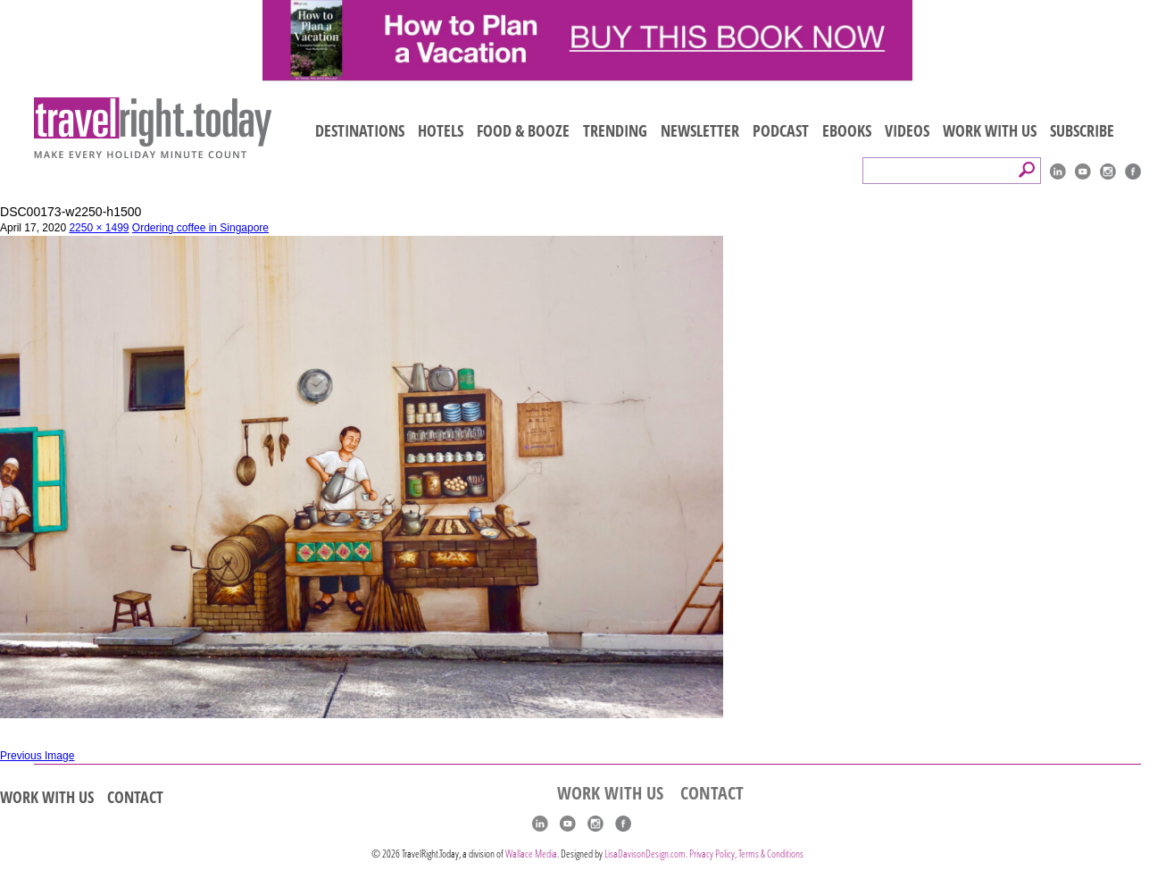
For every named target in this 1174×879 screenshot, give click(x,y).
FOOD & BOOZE (523, 130)
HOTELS (440, 130)
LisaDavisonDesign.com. (646, 853)
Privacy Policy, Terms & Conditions (746, 853)
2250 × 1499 (99, 228)
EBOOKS (846, 130)
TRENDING (615, 130)
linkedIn (1058, 171)
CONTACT (135, 797)
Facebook (1133, 171)
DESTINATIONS (359, 130)
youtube (1083, 171)
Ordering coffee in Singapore (200, 228)
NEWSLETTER (700, 130)
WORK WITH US (990, 130)
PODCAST (781, 130)
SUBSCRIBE (1082, 130)
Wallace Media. (532, 853)
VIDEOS (907, 130)
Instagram (1108, 171)
